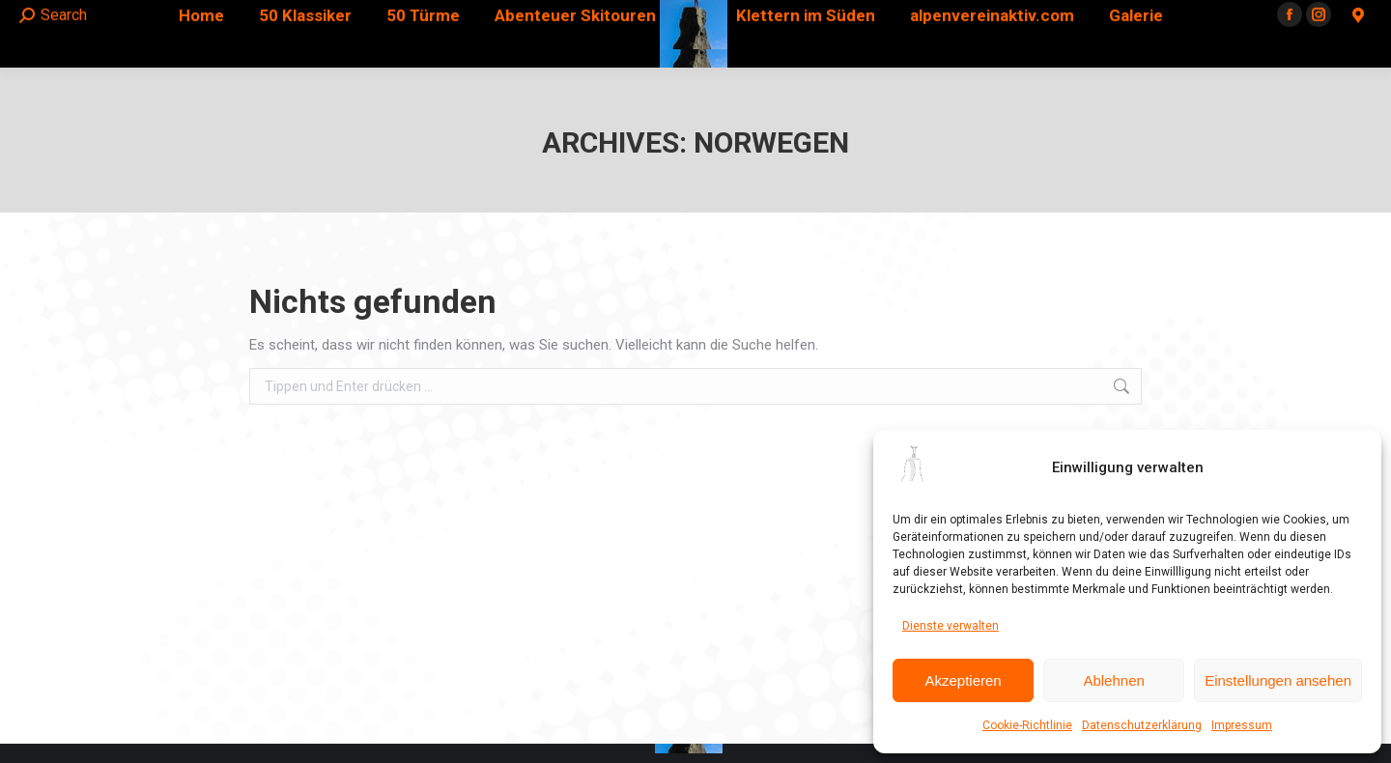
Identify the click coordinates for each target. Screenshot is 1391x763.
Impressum (1241, 725)
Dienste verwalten (950, 626)
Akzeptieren (962, 680)
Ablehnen (1113, 680)
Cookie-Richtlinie (1027, 725)
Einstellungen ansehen (1278, 680)
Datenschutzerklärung (1142, 725)
